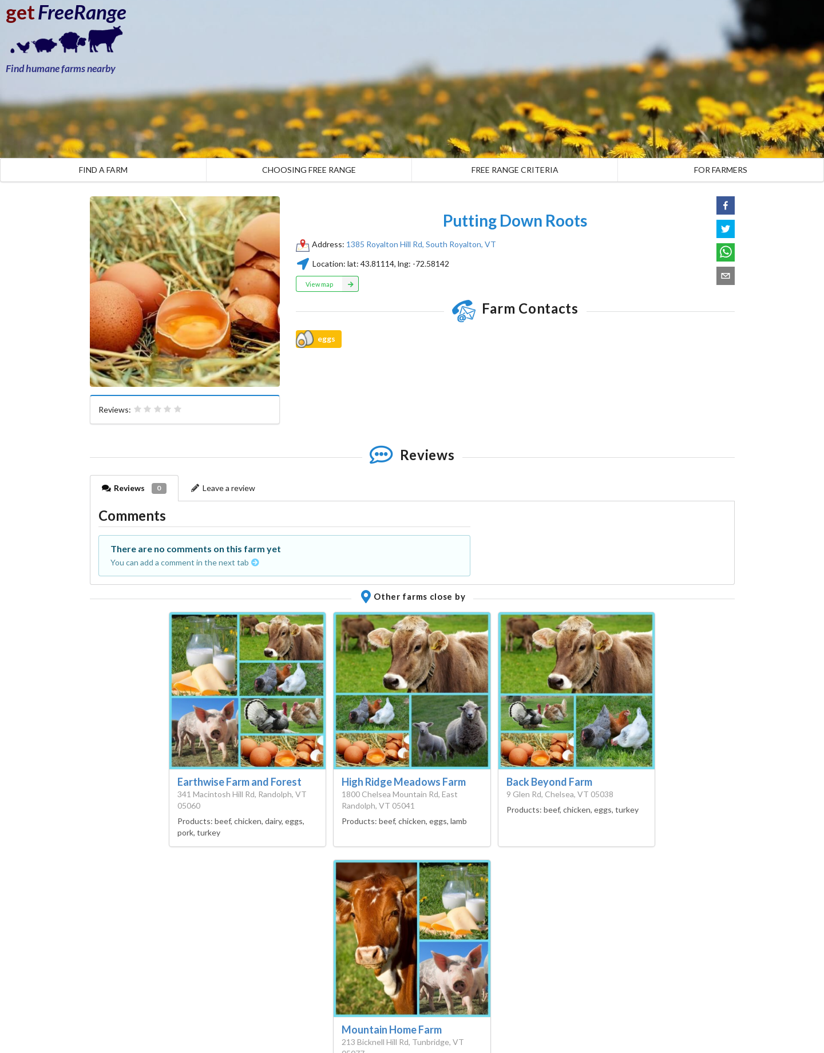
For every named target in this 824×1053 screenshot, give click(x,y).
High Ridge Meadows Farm (404, 781)
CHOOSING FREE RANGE (309, 170)
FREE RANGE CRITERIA (515, 170)
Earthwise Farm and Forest (239, 781)
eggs (315, 338)
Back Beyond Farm (549, 781)
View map (332, 284)
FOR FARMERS (720, 170)
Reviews (134, 488)
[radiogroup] (158, 409)
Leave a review (223, 488)
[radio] (138, 409)
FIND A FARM (103, 170)
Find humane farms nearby (61, 68)
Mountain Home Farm (392, 1029)
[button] (725, 205)
